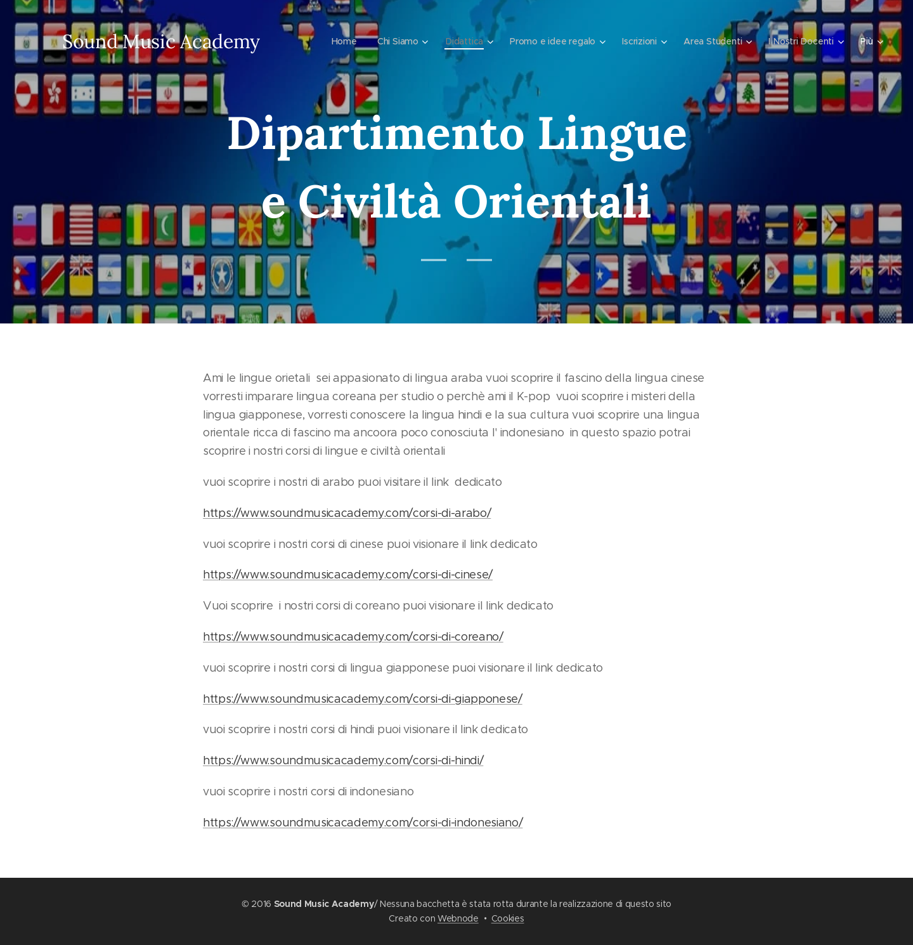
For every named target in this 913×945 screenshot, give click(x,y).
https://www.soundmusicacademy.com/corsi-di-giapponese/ (362, 699)
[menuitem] (339, 41)
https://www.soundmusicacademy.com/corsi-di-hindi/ (343, 760)
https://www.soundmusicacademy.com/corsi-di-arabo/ (347, 513)
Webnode (458, 918)
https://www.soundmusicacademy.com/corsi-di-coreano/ (353, 637)
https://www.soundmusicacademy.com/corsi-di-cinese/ (348, 575)
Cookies (507, 918)
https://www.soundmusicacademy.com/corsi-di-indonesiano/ (362, 823)
